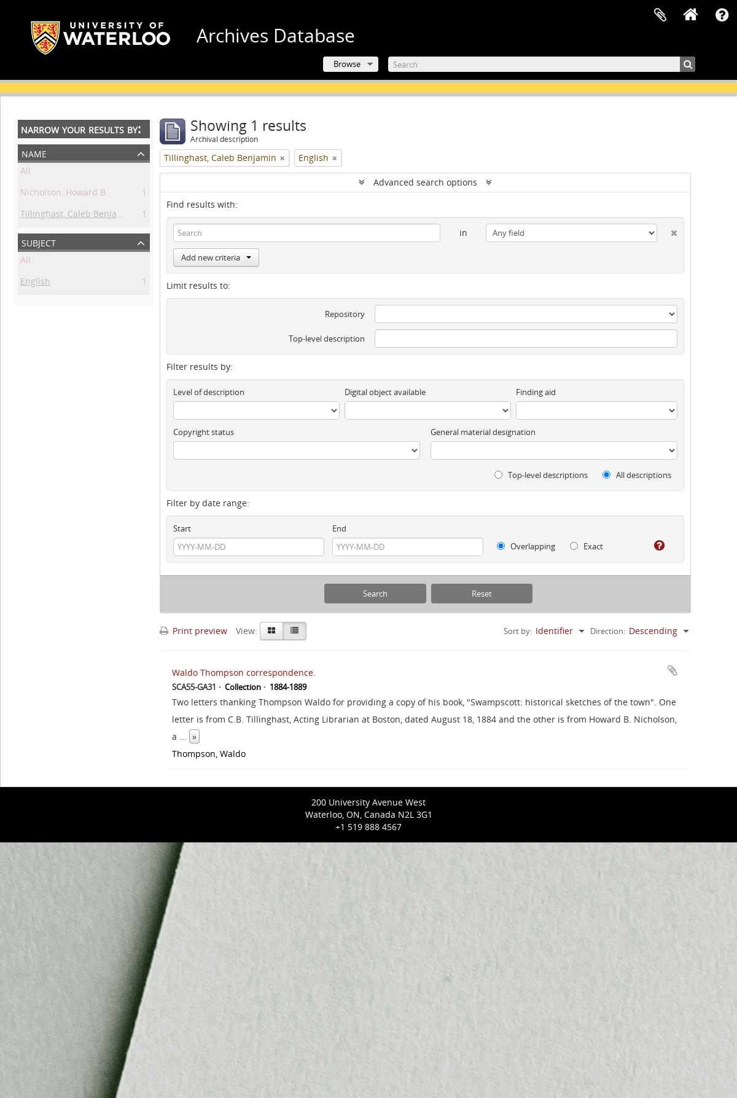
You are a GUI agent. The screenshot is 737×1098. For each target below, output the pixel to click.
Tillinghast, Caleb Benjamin (76, 216)
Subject (38, 241)
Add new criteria (216, 257)
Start (182, 528)
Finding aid (536, 392)
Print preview (193, 631)
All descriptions (636, 474)
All (25, 173)
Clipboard (660, 15)
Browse (347, 63)
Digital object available (385, 392)
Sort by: (518, 631)
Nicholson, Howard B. (64, 194)
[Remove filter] (282, 158)
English (35, 283)
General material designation (483, 431)
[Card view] (271, 631)
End (339, 528)
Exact (586, 546)
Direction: (607, 631)
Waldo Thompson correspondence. (244, 672)
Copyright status (203, 431)
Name (34, 152)
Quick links (721, 15)
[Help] (654, 545)
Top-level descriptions (541, 474)
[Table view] (294, 631)
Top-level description (327, 338)
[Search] (541, 64)
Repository (345, 314)
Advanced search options (425, 182)
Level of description (208, 392)
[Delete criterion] (667, 230)
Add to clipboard (672, 670)
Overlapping (526, 546)
